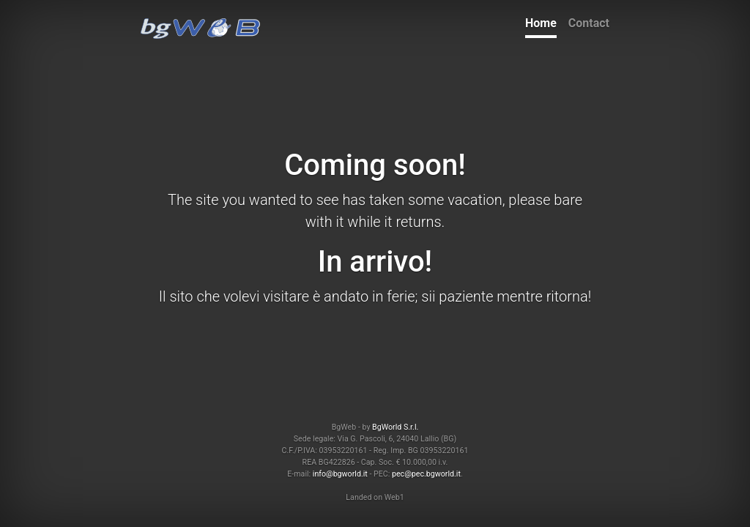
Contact (588, 23)
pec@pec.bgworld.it (426, 474)
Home (541, 23)
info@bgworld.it (340, 474)
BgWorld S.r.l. (395, 427)
